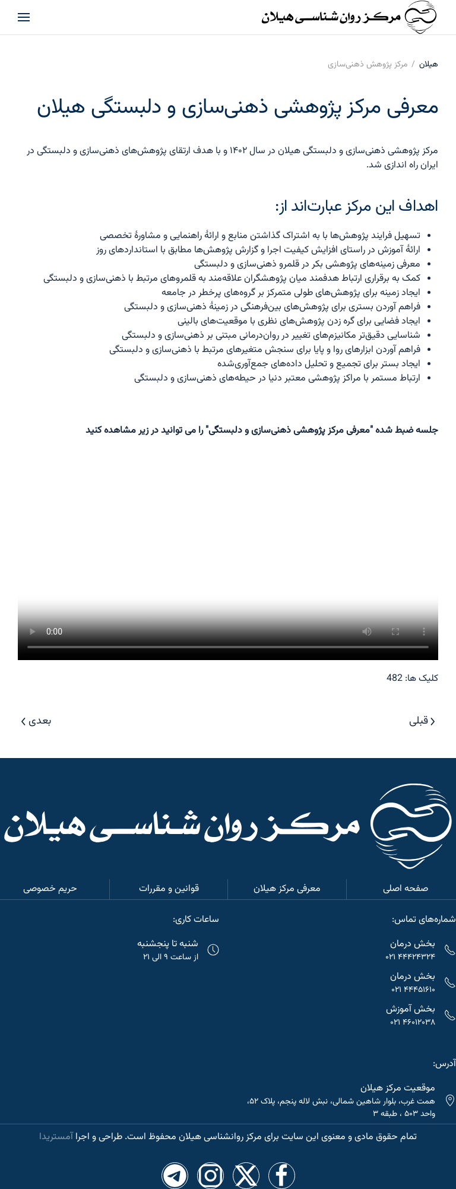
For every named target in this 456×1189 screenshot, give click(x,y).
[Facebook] (281, 1175)
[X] (246, 1175)
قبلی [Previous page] (422, 721)
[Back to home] (349, 17)
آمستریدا (56, 1137)
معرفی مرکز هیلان (287, 889)
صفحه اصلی (405, 889)
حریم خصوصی (50, 889)
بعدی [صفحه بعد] (36, 721)
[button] (24, 17)
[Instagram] (210, 1175)
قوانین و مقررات (169, 889)
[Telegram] (175, 1175)
